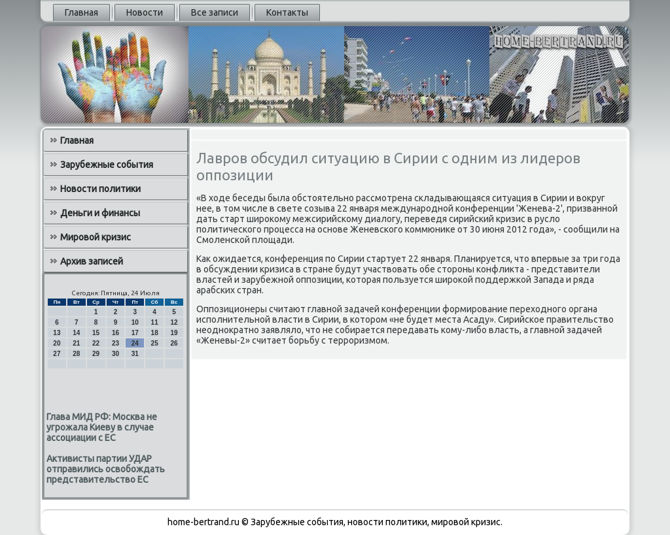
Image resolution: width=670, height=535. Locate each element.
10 (135, 322)
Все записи (214, 12)
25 (154, 343)
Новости (144, 12)
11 (154, 322)
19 (173, 332)
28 (76, 353)
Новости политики (100, 189)
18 (154, 332)
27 (56, 353)
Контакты (287, 12)
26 (173, 343)
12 (173, 322)
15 (95, 332)
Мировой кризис (95, 237)
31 (135, 353)
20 (56, 343)
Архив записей (91, 261)
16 (115, 332)
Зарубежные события (106, 164)
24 (135, 343)
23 (115, 343)
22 (95, 343)
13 (56, 332)
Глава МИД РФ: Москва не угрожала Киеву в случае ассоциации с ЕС (101, 427)
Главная (81, 12)
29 (95, 353)
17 (135, 332)
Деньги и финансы (100, 213)
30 (115, 353)
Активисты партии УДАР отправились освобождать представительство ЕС (105, 469)
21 (76, 343)
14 (76, 332)
